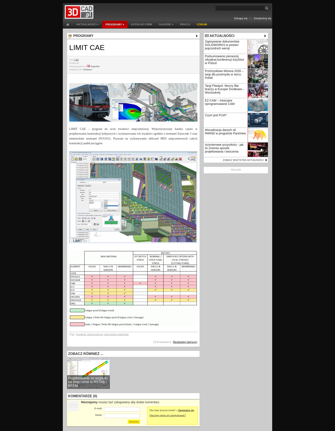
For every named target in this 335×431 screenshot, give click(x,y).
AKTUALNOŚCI (87, 24)
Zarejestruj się (262, 18)
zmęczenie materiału (116, 334)
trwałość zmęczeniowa (89, 334)
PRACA (185, 24)
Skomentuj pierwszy (185, 342)
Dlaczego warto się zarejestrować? (168, 415)
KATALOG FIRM (141, 24)
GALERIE (166, 24)
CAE (76, 59)
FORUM (202, 24)
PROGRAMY (115, 24)
